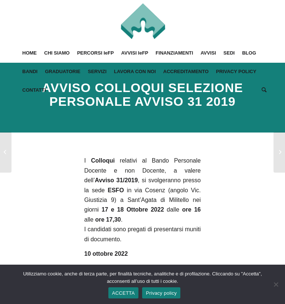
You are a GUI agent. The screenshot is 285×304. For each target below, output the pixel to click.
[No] (275, 284)
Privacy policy (161, 293)
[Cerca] (262, 90)
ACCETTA (123, 293)
